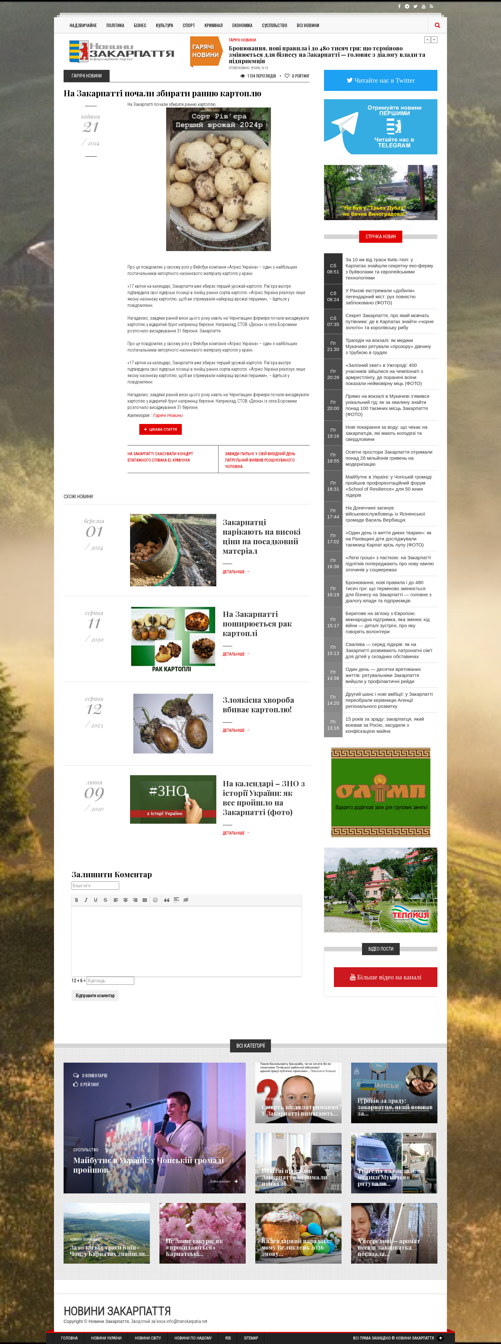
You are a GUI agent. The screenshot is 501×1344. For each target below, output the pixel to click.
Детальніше (236, 572)
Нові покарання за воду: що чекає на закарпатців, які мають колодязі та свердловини (387, 433)
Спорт (189, 25)
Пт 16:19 (333, 591)
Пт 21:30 (333, 346)
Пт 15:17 (333, 622)
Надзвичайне (83, 25)
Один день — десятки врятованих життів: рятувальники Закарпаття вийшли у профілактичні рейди (383, 675)
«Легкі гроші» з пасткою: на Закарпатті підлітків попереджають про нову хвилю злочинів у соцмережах (390, 563)
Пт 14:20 (333, 700)
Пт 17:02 (333, 538)
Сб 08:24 (333, 296)
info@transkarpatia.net (186, 1321)
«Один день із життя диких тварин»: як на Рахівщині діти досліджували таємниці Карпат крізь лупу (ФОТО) (389, 538)
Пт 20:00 (333, 405)
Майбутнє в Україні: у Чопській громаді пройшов (148, 1164)
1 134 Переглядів (258, 75)
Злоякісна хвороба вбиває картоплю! (258, 704)
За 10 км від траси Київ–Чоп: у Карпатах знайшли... (110, 1251)
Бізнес (140, 25)
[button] (76, 900)
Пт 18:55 (333, 458)
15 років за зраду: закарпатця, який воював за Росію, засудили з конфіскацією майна (385, 725)
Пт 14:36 (333, 675)
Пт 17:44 (333, 513)
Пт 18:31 (333, 486)
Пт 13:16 (333, 725)
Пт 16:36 (333, 563)
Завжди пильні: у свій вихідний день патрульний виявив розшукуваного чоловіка (260, 460)
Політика (115, 25)
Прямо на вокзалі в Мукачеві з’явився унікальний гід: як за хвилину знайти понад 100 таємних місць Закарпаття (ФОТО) (387, 405)
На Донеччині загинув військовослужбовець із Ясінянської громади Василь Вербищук (385, 514)
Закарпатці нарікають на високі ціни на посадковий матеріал (262, 536)
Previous (427, 39)
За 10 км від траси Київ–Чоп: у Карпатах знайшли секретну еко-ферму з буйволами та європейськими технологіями (389, 268)
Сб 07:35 (333, 321)
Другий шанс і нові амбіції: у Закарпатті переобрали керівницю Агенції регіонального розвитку (389, 700)
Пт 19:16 (333, 433)
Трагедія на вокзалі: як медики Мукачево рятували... (391, 1177)
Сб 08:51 (333, 268)
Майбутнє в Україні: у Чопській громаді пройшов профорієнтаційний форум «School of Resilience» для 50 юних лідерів (389, 486)
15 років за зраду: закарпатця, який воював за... (395, 1107)
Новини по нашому (85, 1239)
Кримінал (213, 25)
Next (434, 39)
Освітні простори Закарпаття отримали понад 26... (294, 1177)
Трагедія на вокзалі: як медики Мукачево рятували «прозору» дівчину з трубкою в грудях (388, 346)
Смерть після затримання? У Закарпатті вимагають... (302, 1110)
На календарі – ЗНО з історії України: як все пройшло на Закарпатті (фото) (264, 797)
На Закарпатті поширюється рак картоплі (257, 623)
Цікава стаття (160, 429)
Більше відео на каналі (389, 977)
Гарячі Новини (168, 415)
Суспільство (274, 25)
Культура (164, 25)
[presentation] (77, 899)
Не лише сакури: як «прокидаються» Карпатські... (194, 1247)
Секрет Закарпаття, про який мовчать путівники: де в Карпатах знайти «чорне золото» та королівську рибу (390, 321)
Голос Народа (271, 1099)
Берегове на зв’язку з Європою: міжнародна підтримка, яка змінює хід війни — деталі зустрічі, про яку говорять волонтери (388, 622)
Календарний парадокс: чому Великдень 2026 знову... (296, 1247)
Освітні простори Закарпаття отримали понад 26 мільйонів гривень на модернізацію (389, 458)
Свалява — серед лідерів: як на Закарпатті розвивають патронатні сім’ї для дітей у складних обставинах (389, 650)
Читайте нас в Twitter (384, 80)
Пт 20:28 (333, 374)
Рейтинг (297, 75)
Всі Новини (308, 25)
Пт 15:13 (333, 650)
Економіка (242, 25)
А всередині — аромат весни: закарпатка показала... (389, 1247)
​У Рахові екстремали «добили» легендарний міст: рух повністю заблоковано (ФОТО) (381, 296)
